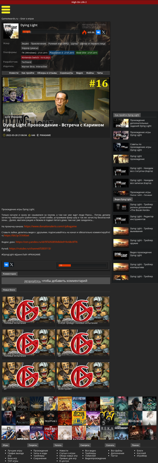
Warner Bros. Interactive (33, 64)
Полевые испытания (19, 329)
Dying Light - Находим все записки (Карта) (142, 181)
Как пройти (28, 70)
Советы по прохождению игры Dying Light (141, 146)
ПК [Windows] (28, 52)
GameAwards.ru (10, 18)
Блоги (140, 457)
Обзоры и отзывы (47, 70)
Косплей (141, 459)
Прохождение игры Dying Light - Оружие (142, 193)
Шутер (70, 43)
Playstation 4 (54, 52)
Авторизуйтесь (32, 287)
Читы (100, 70)
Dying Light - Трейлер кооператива (142, 265)
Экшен (25, 43)
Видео (79, 70)
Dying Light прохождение (138, 157)
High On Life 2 (79, 2)
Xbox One (77, 52)
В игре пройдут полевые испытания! (76, 327)
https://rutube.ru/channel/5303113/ (31, 254)
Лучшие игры (15, 457)
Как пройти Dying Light (125, 115)
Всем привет (67, 395)
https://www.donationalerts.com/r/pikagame (53, 231)
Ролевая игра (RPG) (55, 43)
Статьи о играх (67, 459)
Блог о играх (27, 18)
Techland (26, 60)
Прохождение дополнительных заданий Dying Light (141, 122)
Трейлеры (90, 459)
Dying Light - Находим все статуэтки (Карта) (142, 169)
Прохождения (40, 457)
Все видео (90, 457)
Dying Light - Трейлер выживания (142, 230)
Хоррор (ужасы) (29, 47)
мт (60, 362)
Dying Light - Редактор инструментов (143, 217)
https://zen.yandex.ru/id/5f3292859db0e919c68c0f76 (48, 247)
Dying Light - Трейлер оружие (142, 241)
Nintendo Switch (29, 56)
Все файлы (116, 457)
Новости (13, 70)
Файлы (90, 70)
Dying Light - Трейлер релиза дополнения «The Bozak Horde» (142, 207)
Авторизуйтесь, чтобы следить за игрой (94, 26)
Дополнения (117, 459)
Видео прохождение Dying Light (142, 253)
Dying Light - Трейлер (142, 276)
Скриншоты (66, 70)
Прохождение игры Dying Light (141, 133)
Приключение (37, 43)
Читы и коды (40, 459)
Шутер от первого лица (87, 43)
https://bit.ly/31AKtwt (37, 241)
